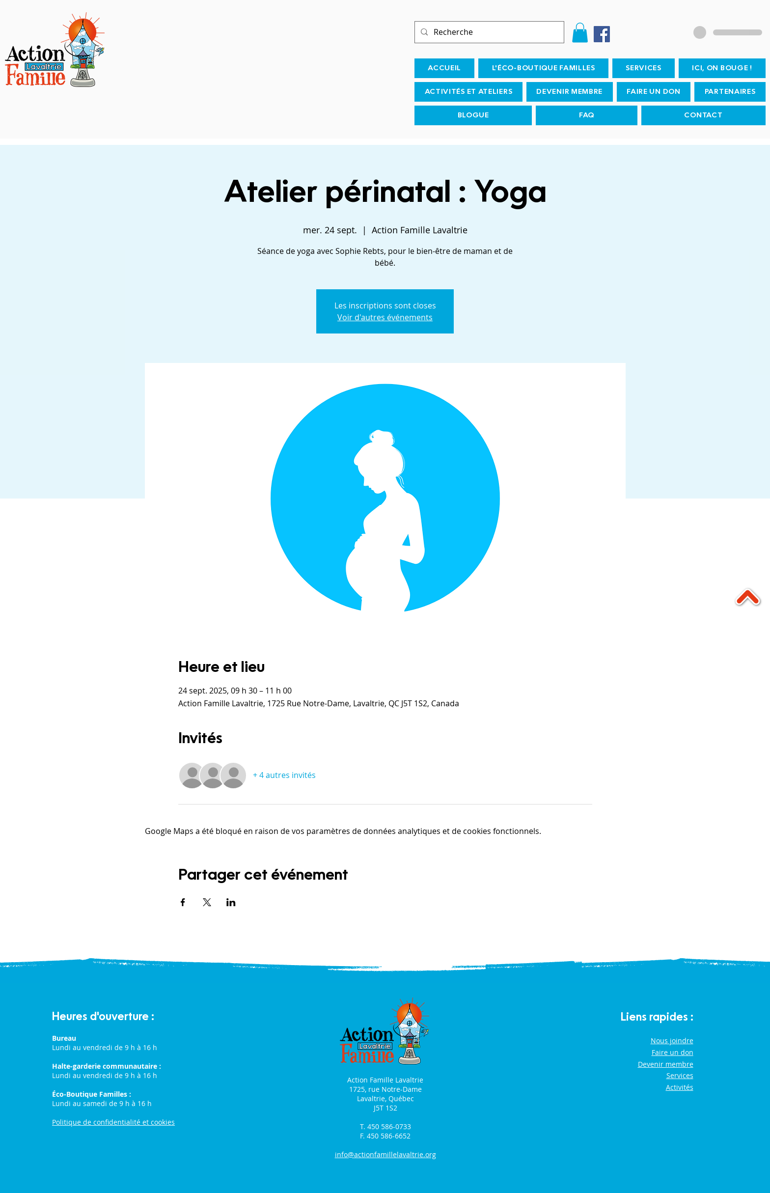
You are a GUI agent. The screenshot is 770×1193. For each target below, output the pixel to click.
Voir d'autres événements (385, 317)
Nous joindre (672, 1040)
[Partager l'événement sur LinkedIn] (231, 902)
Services (679, 1075)
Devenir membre (665, 1064)
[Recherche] (488, 32)
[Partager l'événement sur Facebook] (183, 902)
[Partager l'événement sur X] (207, 902)
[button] (580, 33)
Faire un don (672, 1052)
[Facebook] (602, 34)
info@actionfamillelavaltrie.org (385, 1154)
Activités (679, 1087)
